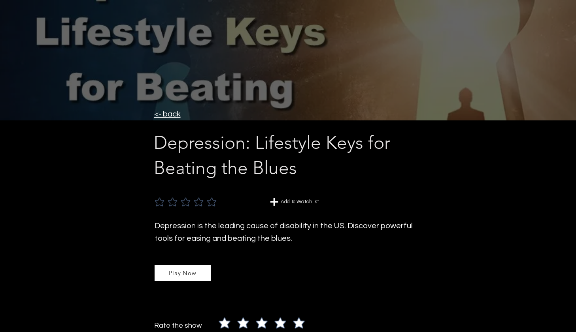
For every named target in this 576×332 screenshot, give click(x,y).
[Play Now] (183, 273)
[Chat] (274, 202)
